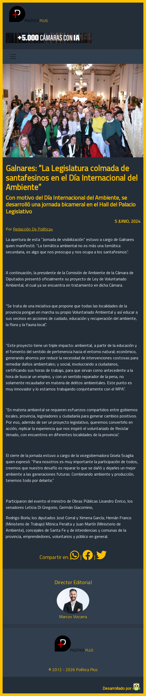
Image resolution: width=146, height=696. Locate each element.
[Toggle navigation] (13, 56)
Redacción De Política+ (33, 229)
